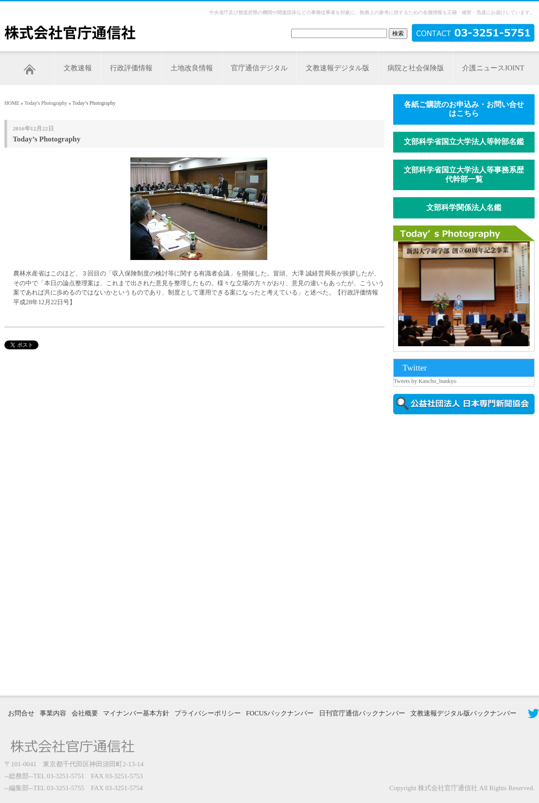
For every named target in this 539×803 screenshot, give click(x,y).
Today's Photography (45, 103)
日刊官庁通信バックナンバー (362, 713)
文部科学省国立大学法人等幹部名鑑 (464, 142)
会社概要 (85, 713)
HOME (11, 103)
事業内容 (53, 713)
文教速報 (78, 68)
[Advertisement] (455, 554)
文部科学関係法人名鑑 (463, 207)
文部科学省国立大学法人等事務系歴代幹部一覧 (464, 175)
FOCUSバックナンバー (280, 713)
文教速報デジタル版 (337, 68)
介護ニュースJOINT (493, 68)
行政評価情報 (131, 68)
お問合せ (21, 713)
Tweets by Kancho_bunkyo (425, 381)
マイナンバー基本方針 (136, 713)
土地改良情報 (192, 68)
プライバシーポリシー (208, 713)
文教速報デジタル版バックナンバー (463, 713)
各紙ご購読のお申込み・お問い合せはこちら (464, 109)
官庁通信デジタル (259, 68)
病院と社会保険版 (415, 68)
